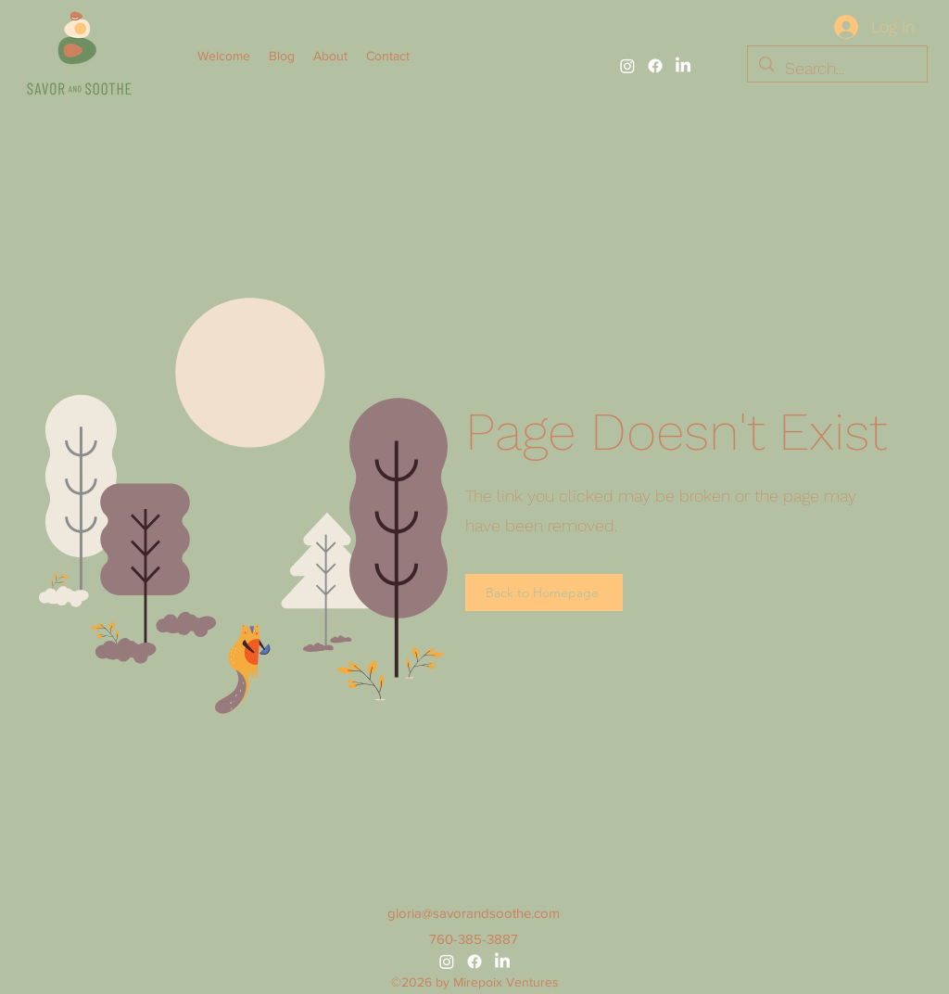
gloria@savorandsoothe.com (473, 913)
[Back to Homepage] (544, 592)
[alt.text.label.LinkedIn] (683, 66)
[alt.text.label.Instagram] (627, 66)
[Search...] (836, 68)
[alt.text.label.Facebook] (655, 66)
